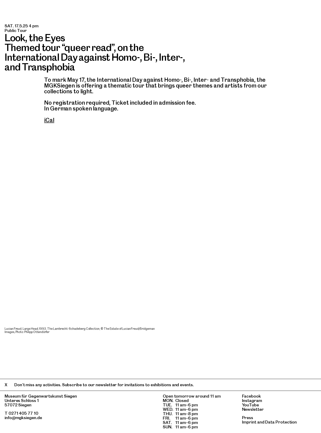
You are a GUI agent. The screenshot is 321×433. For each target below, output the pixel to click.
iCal (49, 120)
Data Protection (281, 422)
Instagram (252, 400)
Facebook (251, 396)
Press (247, 417)
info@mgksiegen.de (23, 417)
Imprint (249, 422)
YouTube (250, 404)
